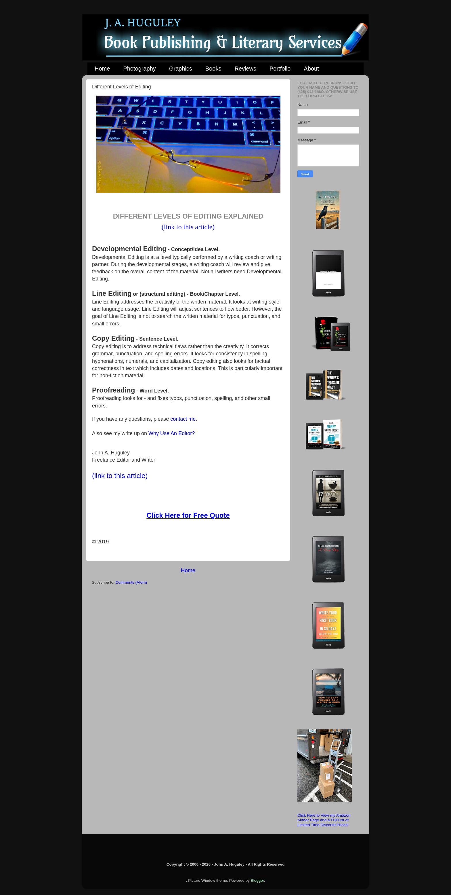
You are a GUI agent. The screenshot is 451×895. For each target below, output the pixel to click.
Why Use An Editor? (171, 433)
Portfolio (280, 68)
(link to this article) (188, 227)
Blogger (257, 880)
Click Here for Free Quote (188, 515)
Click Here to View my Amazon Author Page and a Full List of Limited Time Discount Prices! (323, 820)
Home (102, 68)
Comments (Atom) (131, 582)
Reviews (245, 68)
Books (213, 68)
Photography (139, 68)
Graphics (180, 68)
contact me (183, 419)
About (311, 68)
